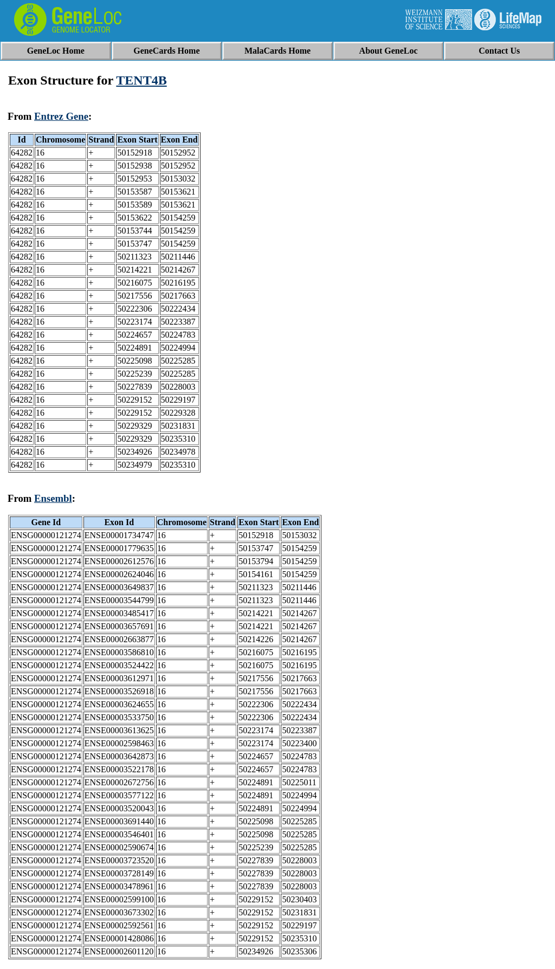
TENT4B (141, 80)
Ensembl (53, 498)
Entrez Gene (61, 116)
